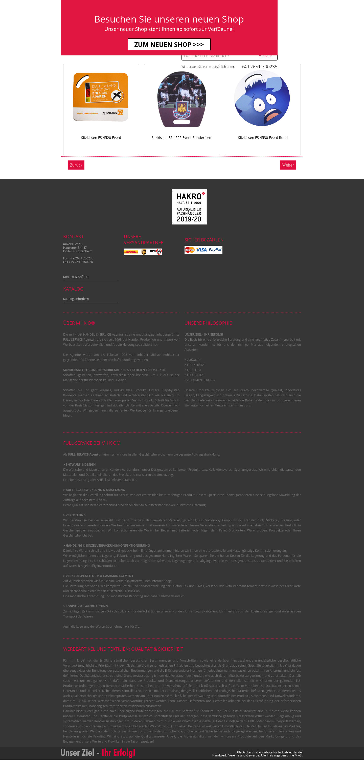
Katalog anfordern (76, 298)
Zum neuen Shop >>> (182, 44)
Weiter (288, 165)
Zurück (76, 165)
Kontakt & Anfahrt (76, 276)
